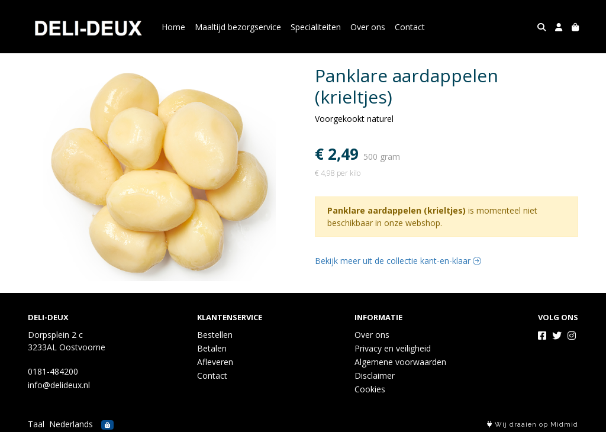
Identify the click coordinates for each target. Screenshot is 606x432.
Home (173, 27)
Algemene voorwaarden (400, 361)
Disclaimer (374, 375)
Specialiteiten (316, 27)
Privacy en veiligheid (392, 348)
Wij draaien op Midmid (532, 424)
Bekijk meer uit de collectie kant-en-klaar (398, 260)
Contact (410, 27)
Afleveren (215, 361)
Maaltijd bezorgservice (238, 27)
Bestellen (215, 334)
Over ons (367, 27)
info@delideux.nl (59, 385)
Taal (36, 424)
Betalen (212, 348)
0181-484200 (53, 371)
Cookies (369, 389)
